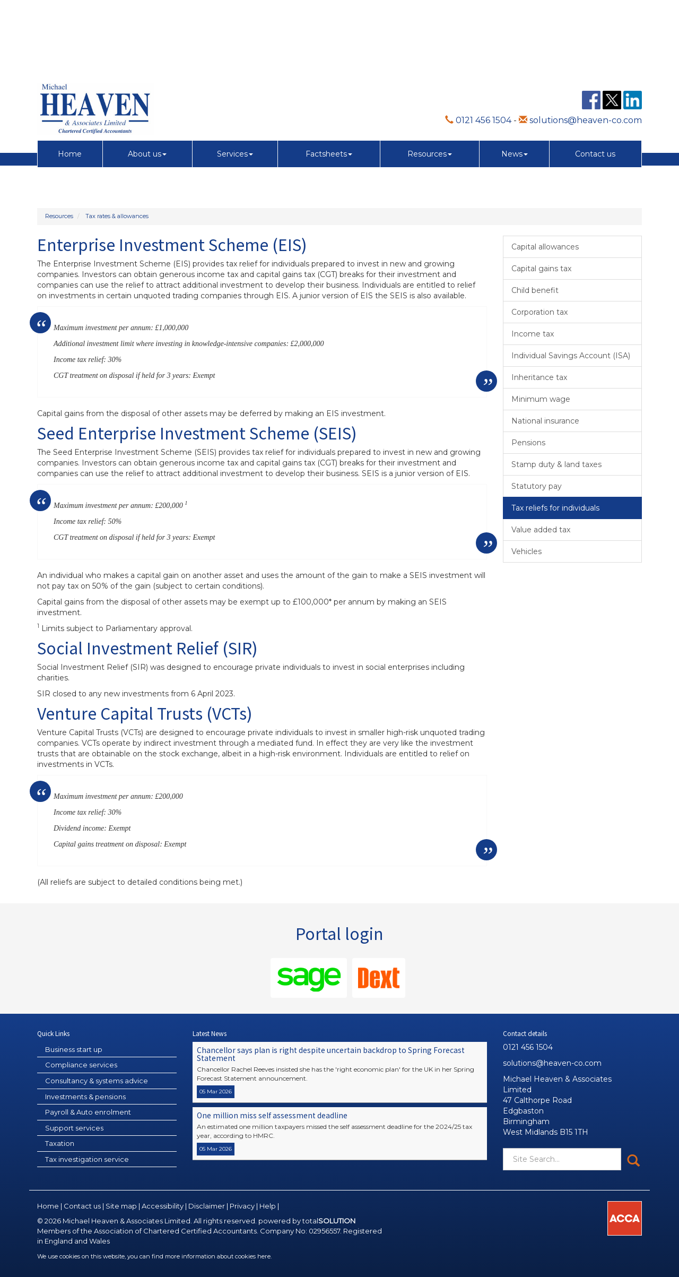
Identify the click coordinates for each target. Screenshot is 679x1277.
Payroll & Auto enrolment (88, 1112)
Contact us (595, 82)
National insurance (545, 421)
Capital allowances (545, 247)
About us (147, 82)
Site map (121, 1206)
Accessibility (163, 1206)
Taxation (59, 1143)
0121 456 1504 (478, 48)
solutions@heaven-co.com (580, 48)
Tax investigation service (87, 1159)
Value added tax (540, 529)
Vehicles (526, 551)
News (514, 82)
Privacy (242, 1206)
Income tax (532, 334)
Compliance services (81, 1064)
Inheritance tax (539, 377)
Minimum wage (540, 399)
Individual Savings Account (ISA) (570, 355)
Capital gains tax (541, 268)
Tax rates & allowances (117, 216)
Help (267, 1206)
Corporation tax (539, 312)
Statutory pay (536, 486)
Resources (429, 82)
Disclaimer (206, 1206)
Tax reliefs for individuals (555, 508)
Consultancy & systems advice (96, 1080)
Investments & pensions (85, 1096)
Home (70, 82)
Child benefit (535, 290)
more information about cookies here (218, 1256)
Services (235, 82)
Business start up (73, 1049)
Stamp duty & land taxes (556, 464)
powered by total (306, 1220)
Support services (74, 1128)
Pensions (528, 442)
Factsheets (329, 82)
